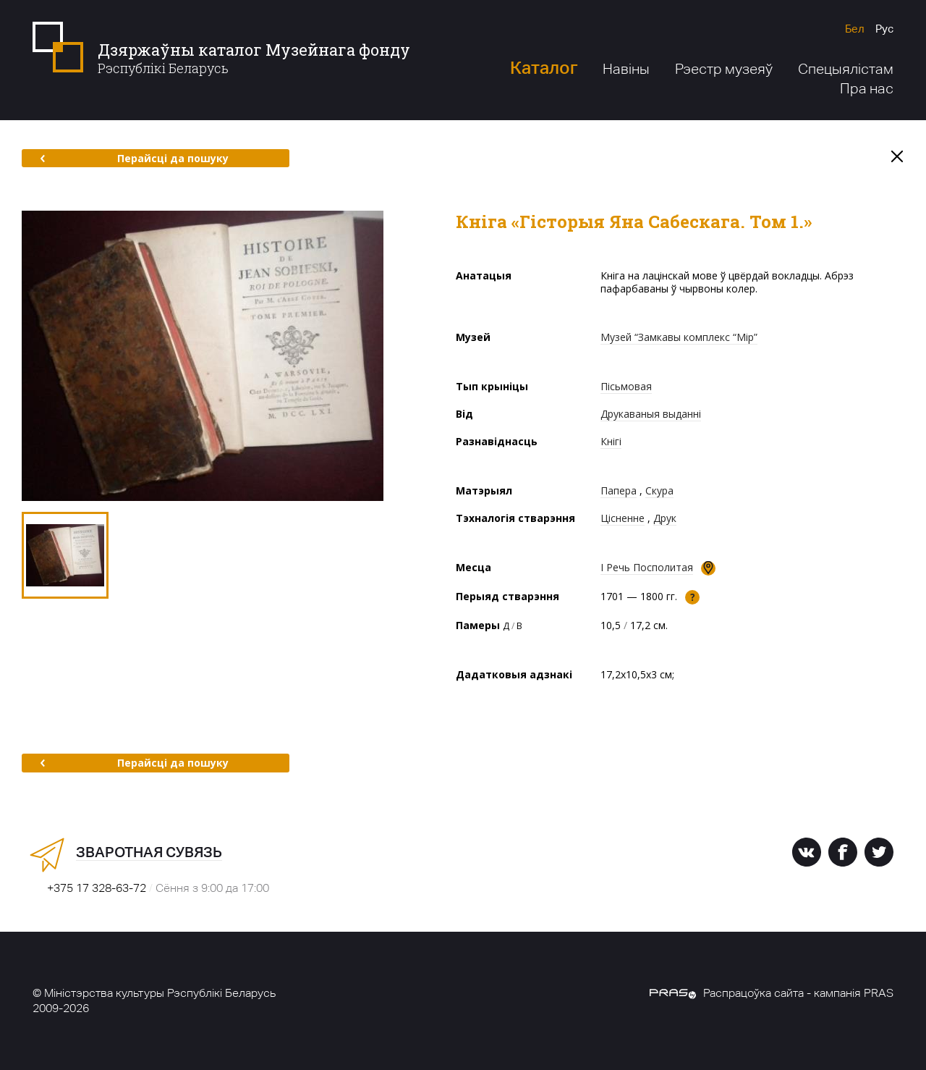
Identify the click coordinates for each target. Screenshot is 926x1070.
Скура (659, 490)
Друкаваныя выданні (650, 414)
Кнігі (610, 441)
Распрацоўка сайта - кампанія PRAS (771, 993)
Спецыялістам (845, 69)
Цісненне (622, 518)
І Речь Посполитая (646, 567)
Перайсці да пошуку (134, 158)
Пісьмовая (626, 386)
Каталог (543, 67)
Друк (664, 518)
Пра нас (866, 88)
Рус (884, 28)
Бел (855, 28)
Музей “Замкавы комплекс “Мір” (678, 337)
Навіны (626, 69)
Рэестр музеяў (724, 69)
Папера (618, 490)
